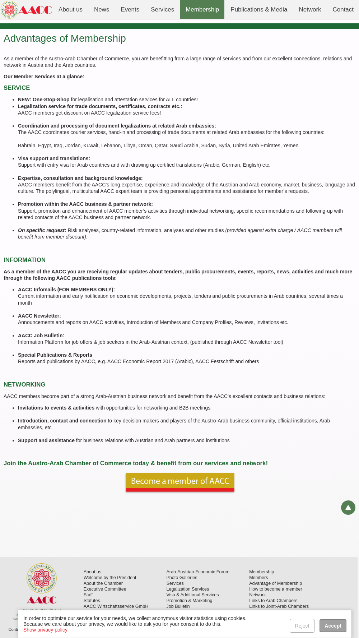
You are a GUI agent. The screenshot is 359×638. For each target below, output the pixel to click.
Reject (302, 626)
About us (93, 571)
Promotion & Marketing (189, 600)
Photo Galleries (181, 577)
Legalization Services (187, 589)
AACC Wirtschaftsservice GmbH (116, 606)
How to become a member (275, 589)
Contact (15, 629)
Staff (88, 594)
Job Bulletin (178, 606)
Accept (333, 626)
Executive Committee (105, 589)
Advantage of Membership (275, 583)
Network (257, 594)
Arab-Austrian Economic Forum (197, 571)
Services (174, 583)
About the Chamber (103, 583)
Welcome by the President (110, 577)
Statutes (92, 600)
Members (258, 577)
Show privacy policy (45, 630)
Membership (261, 571)
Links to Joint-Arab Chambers (279, 606)
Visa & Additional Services (192, 594)
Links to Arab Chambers (273, 600)
